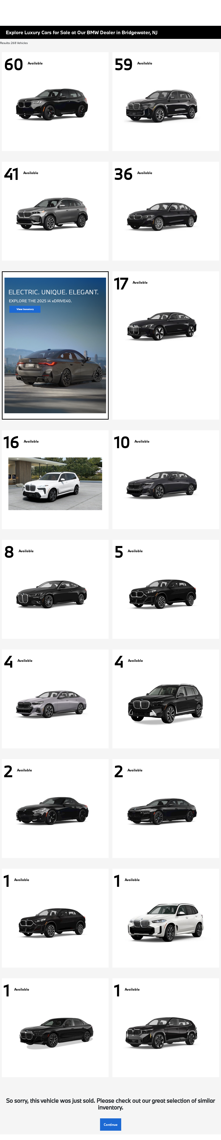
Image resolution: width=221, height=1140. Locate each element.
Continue (110, 1124)
